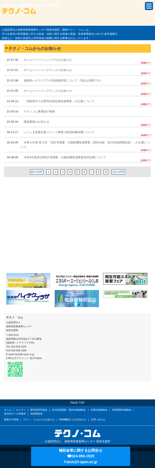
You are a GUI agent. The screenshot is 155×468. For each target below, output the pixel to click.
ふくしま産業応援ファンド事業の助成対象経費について (59, 132)
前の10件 (36, 171)
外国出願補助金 (99, 409)
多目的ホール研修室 (15, 413)
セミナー (21, 409)
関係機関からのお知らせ (72, 419)
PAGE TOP (77, 402)
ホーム (7, 409)
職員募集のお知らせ (36, 121)
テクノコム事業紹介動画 (39, 111)
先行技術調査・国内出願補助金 (69, 409)
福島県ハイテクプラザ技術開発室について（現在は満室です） (63, 80)
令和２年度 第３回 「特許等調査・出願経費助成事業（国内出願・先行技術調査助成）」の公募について (85, 144)
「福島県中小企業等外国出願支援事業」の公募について (59, 101)
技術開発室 (36, 413)
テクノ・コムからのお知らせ (39, 419)
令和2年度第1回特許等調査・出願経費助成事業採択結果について (65, 157)
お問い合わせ (98, 419)
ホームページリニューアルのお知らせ (48, 59)
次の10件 (118, 171)
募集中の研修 (11, 419)
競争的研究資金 (38, 409)
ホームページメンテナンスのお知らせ (48, 70)
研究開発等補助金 (122, 409)
